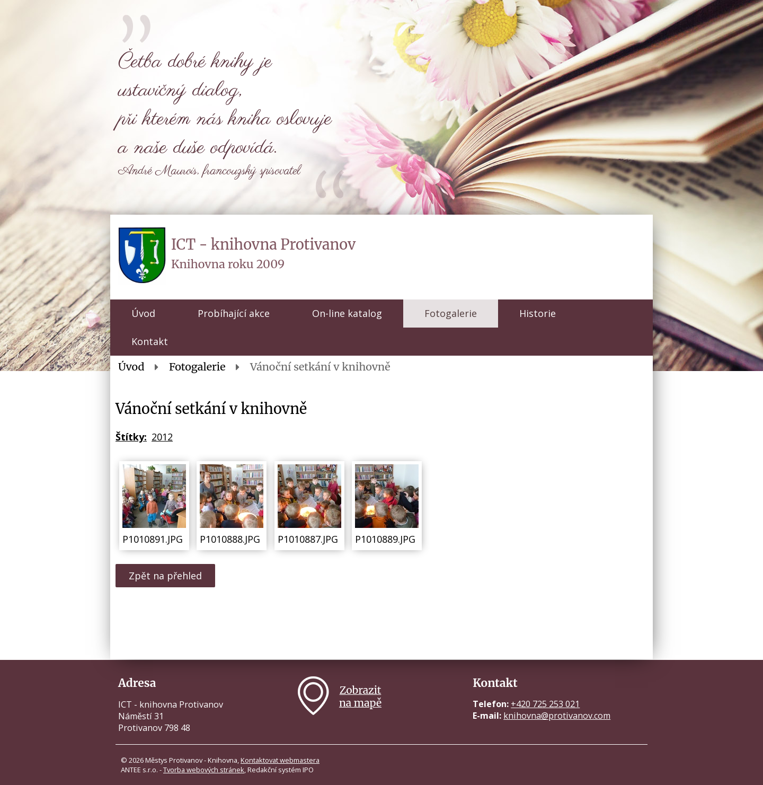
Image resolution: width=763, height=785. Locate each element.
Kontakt (149, 341)
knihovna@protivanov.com (556, 715)
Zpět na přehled (165, 575)
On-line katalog (347, 313)
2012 (162, 436)
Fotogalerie (450, 313)
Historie (537, 313)
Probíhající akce (234, 313)
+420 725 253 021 (545, 704)
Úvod (143, 313)
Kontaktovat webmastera (280, 760)
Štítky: (131, 436)
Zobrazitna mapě (360, 696)
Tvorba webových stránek (203, 769)
